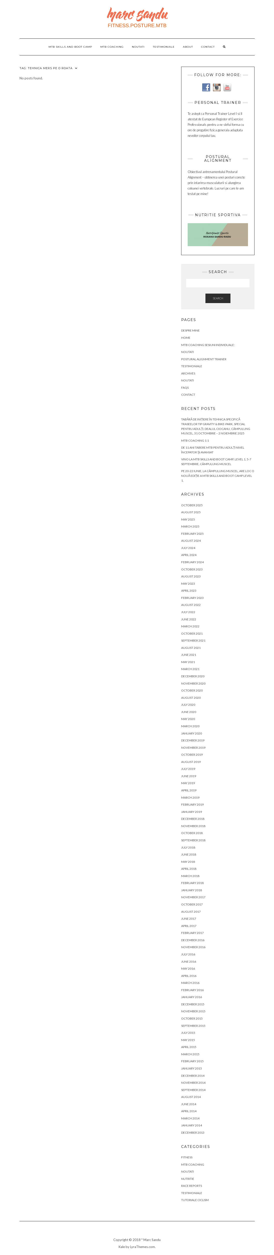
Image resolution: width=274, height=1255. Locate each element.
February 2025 (192, 534)
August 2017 (191, 911)
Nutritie (187, 1179)
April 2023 (188, 590)
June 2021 (188, 655)
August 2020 (191, 698)
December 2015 (192, 1004)
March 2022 (190, 626)
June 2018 (188, 854)
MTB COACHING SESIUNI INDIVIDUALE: (208, 345)
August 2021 (191, 648)
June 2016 (188, 961)
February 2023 (192, 598)
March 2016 (190, 983)
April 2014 (188, 1111)
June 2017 (188, 918)
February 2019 (192, 804)
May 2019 (188, 783)
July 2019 (188, 769)
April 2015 (188, 1047)
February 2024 (192, 562)
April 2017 (188, 926)
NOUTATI (187, 352)
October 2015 (192, 1018)
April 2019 (188, 790)
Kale (122, 1247)
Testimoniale (164, 46)
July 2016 (188, 954)
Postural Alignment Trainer (203, 359)
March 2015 (190, 1054)
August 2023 (191, 576)
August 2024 (191, 540)
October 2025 (192, 505)
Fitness (186, 1157)
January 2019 (191, 812)
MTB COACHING (112, 46)
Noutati (138, 46)
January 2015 (191, 1068)
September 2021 (193, 640)
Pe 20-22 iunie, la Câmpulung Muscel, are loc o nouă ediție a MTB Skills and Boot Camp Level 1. (217, 475)
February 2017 (192, 933)
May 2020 (188, 719)
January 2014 (191, 1125)
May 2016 (188, 968)
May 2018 (188, 862)
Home (185, 338)
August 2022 (191, 605)
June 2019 (188, 776)
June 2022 (188, 619)
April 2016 (188, 976)
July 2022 (188, 612)
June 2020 (188, 712)
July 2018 (188, 847)
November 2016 (193, 947)
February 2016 (192, 990)
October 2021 (192, 633)
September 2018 (193, 840)
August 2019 (191, 762)
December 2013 (192, 1132)
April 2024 (188, 555)
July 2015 (188, 1033)
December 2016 (192, 940)
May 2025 (188, 519)
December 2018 (192, 819)
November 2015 (193, 1011)
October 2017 (192, 904)
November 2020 (193, 683)
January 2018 (191, 890)
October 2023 (192, 569)
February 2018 (192, 883)
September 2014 (193, 1090)
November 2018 (193, 826)
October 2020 (192, 690)
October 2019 (192, 754)
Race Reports (191, 1186)
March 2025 (190, 526)
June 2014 (188, 1104)
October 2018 (192, 833)
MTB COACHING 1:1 (195, 440)
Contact (208, 46)
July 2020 (188, 705)
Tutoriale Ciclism (195, 1200)
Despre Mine (190, 330)
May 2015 (188, 1040)
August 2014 (191, 1097)
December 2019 (192, 740)
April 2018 (188, 869)
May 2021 (188, 662)
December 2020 (192, 676)
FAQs (185, 387)
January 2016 (191, 997)
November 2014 (193, 1082)
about (188, 46)
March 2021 (190, 669)
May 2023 (188, 583)
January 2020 (191, 733)
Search (218, 298)
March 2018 (190, 876)
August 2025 (191, 512)
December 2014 (192, 1075)
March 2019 (190, 797)
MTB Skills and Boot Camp (70, 46)
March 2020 (190, 726)
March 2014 (190, 1118)
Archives (188, 373)
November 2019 (193, 747)
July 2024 (188, 548)
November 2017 (193, 897)
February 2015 (192, 1061)
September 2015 (193, 1026)
